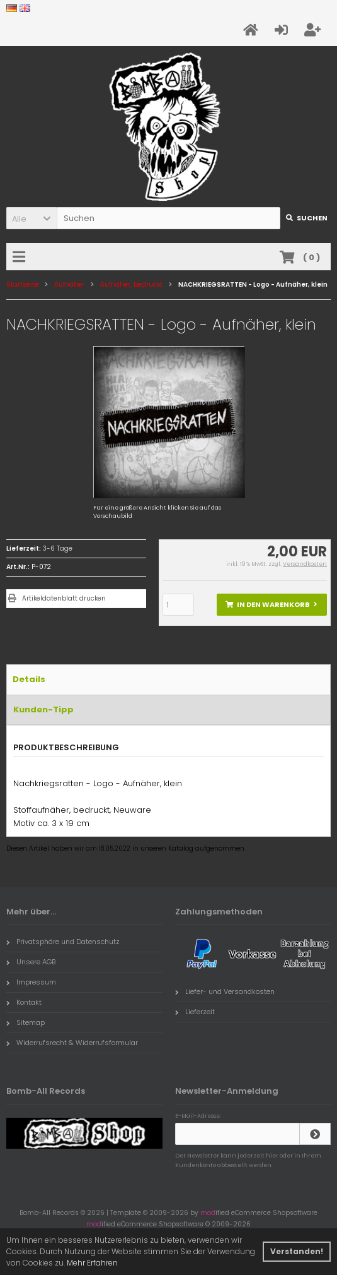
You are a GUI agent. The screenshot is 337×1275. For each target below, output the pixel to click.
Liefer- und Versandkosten (225, 991)
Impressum (31, 982)
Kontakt (24, 1002)
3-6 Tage (57, 548)
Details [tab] (29, 679)
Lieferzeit (195, 1012)
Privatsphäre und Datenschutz (63, 942)
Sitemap (25, 1022)
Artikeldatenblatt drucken (64, 598)
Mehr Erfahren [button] (92, 1262)
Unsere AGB (30, 962)
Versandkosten (305, 564)
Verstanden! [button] (296, 1251)
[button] (31, 218)
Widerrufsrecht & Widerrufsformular (72, 1043)
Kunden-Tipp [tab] (43, 709)
